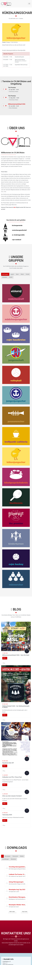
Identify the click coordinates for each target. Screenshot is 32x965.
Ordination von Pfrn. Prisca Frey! (12, 777)
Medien (22, 856)
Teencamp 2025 (7, 814)
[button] (7, 867)
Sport (17, 274)
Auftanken (4, 277)
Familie (27, 274)
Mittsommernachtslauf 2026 (16, 104)
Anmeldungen (5, 859)
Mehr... (4, 658)
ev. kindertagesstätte (18, 235)
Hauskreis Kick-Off (8, 763)
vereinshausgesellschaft (19, 230)
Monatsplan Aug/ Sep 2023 (17, 889)
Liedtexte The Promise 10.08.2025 (19, 874)
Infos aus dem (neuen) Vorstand (12, 796)
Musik (22, 274)
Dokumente (15, 856)
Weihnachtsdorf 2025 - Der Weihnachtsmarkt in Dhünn (15, 706)
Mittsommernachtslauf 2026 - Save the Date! (15, 655)
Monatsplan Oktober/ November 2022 (20, 904)
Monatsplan (7, 856)
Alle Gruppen (5, 274)
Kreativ (10, 277)
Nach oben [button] (24, 911)
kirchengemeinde (17, 225)
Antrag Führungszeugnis (16, 882)
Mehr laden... (12, 911)
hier (15, 207)
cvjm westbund (16, 239)
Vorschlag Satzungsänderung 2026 (19, 867)
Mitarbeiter (13, 859)
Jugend (12, 274)
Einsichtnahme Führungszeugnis (18, 897)
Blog (4, 663)
